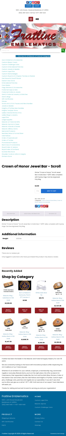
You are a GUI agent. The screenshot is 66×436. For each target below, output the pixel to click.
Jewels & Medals (8, 106)
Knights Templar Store (10, 110)
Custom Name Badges (10, 74)
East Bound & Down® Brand (11, 78)
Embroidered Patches (9, 83)
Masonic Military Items (10, 129)
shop (37, 6)
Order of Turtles (7, 140)
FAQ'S (4, 425)
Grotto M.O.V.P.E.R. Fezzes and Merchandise (17, 104)
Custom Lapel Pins (8, 71)
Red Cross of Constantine (11, 145)
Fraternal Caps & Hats (10, 90)
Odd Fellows (6, 136)
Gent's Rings (6, 97)
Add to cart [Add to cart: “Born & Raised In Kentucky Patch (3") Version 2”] (24, 310)
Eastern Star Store (8, 81)
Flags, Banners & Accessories (12, 87)
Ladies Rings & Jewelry (10, 115)
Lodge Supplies (7, 120)
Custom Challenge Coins (10, 65)
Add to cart (51, 191)
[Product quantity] (37, 191)
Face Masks (6, 85)
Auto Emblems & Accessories (12, 60)
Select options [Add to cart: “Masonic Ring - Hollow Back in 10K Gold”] (58, 310)
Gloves (4, 101)
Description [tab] (11, 213)
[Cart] (37, 19)
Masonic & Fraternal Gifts (11, 122)
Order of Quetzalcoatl (9, 138)
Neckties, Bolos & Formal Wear (12, 133)
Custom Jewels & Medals (10, 69)
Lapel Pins (5, 117)
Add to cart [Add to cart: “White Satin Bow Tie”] (41, 310)
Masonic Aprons (40, 403)
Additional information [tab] (32, 213)
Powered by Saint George (57, 433)
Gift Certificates (7, 99)
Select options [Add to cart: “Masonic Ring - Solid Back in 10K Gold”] (8, 310)
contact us (39, 421)
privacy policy (40, 418)
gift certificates (8, 421)
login (28, 6)
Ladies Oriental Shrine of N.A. (12, 113)
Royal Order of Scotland (10, 149)
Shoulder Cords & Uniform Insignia (14, 154)
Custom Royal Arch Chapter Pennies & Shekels (18, 76)
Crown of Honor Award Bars (49, 200)
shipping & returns (8, 418)
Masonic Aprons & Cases (10, 124)
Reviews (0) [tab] (53, 213)
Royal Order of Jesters (10, 147)
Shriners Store (7, 156)
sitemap (38, 425)
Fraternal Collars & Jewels (11, 92)
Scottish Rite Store (8, 152)
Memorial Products (8, 131)
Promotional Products (9, 143)
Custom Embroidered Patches (12, 67)
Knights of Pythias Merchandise (13, 108)
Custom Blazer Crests (9, 62)
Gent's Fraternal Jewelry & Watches (15, 94)
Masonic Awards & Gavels (11, 126)
